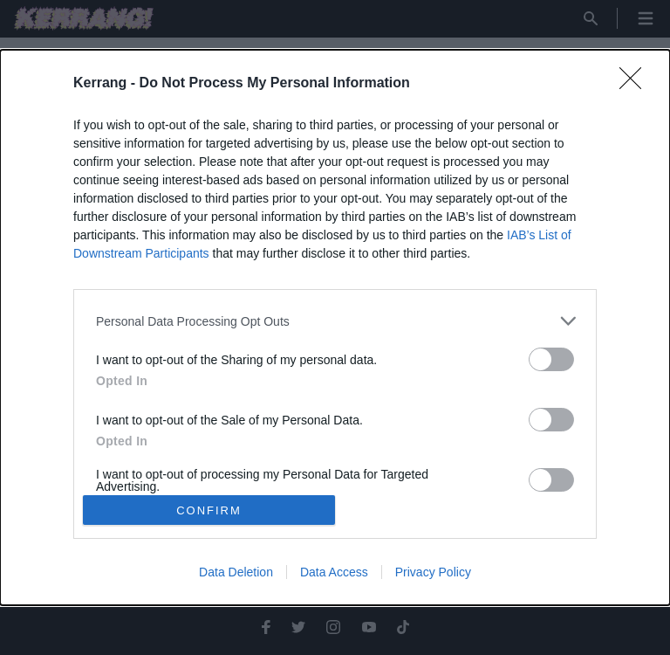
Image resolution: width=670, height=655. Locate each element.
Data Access (334, 572)
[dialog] (335, 327)
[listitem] (335, 321)
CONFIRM (209, 509)
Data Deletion (236, 572)
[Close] (636, 83)
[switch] (551, 359)
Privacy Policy (433, 572)
